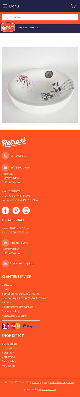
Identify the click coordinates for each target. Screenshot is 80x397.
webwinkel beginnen (62, 382)
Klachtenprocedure (14, 316)
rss (45, 382)
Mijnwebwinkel (47, 389)
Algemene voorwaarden (17, 307)
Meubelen (8, 366)
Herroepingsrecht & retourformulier (25, 298)
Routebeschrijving (21, 263)
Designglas (9, 361)
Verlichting (8, 357)
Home (5, 289)
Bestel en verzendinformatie (20, 293)
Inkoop (6, 302)
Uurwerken (9, 348)
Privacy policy (10, 311)
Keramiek (8, 352)
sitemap (36, 382)
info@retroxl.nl (20, 167)
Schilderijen (9, 343)
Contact (7, 284)
